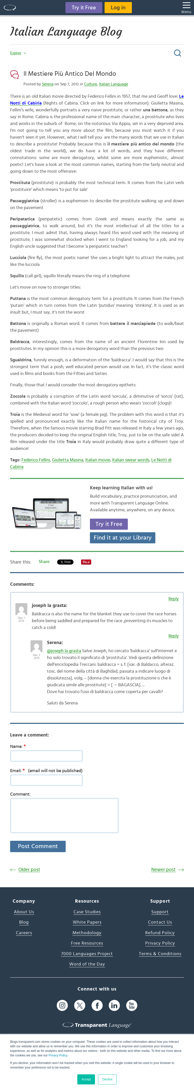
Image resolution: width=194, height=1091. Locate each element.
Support (160, 912)
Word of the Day (87, 964)
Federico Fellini (35, 460)
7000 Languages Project (87, 954)
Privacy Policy (57, 1055)
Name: (19, 746)
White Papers (87, 922)
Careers (24, 933)
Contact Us (160, 922)
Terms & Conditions (160, 954)
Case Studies (87, 912)
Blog (24, 922)
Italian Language (113, 84)
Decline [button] (107, 1079)
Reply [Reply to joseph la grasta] (173, 599)
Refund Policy (160, 933)
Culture (90, 84)
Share (44, 562)
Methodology (87, 933)
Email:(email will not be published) (46, 770)
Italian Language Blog (66, 31)
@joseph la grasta (64, 651)
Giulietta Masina (67, 460)
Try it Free (84, 7)
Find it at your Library (123, 538)
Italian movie (97, 460)
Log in (118, 7)
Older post (29, 869)
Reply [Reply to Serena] (173, 636)
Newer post (163, 869)
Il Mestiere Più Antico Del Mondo (69, 73)
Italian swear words (130, 460)
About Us (24, 912)
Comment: (20, 794)
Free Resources (87, 943)
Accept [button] (86, 1079)
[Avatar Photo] (21, 606)
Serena (48, 84)
